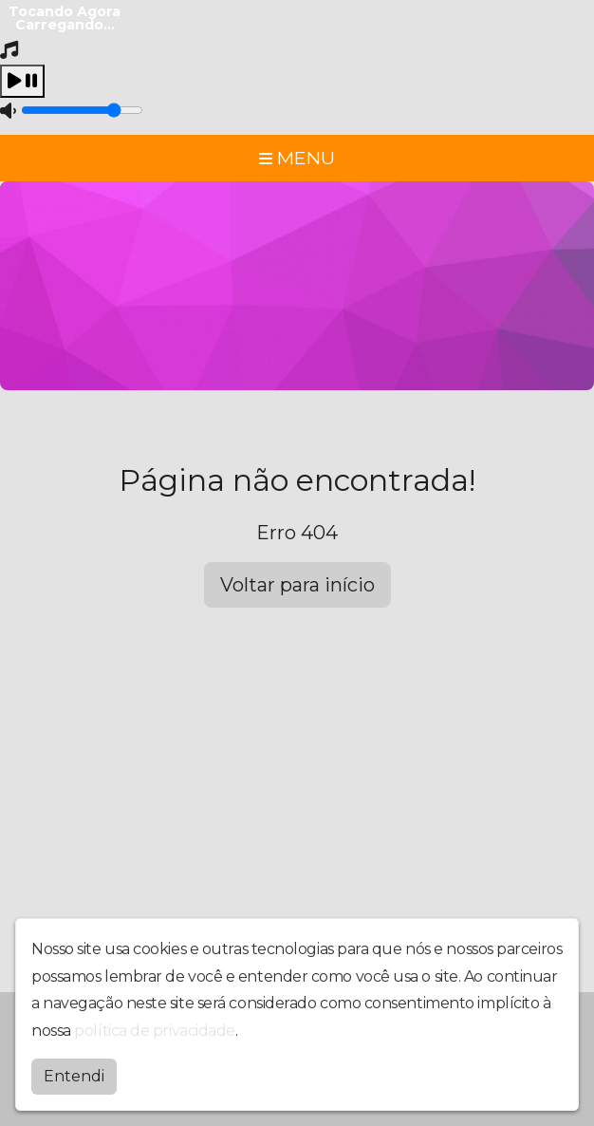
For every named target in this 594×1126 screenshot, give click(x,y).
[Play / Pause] (22, 81)
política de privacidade (154, 1031)
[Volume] (82, 110)
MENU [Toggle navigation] (297, 157)
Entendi (74, 1076)
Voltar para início (297, 584)
